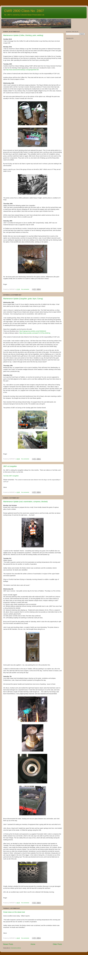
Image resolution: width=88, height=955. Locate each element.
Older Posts (57, 944)
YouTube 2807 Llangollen (11, 476)
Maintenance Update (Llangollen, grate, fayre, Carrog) (23, 299)
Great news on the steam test (14, 912)
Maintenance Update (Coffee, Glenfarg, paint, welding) (23, 35)
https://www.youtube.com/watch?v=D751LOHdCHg (34, 333)
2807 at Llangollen (10, 466)
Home (33, 944)
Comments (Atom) (16, 948)
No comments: (25, 289)
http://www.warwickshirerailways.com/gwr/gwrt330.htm (22, 69)
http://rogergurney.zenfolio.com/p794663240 (32, 331)
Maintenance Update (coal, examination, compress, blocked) (25, 502)
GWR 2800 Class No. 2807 (24, 11)
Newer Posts (8, 944)
